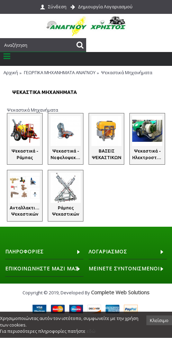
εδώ (91, 331)
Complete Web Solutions (120, 292)
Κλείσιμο (159, 320)
